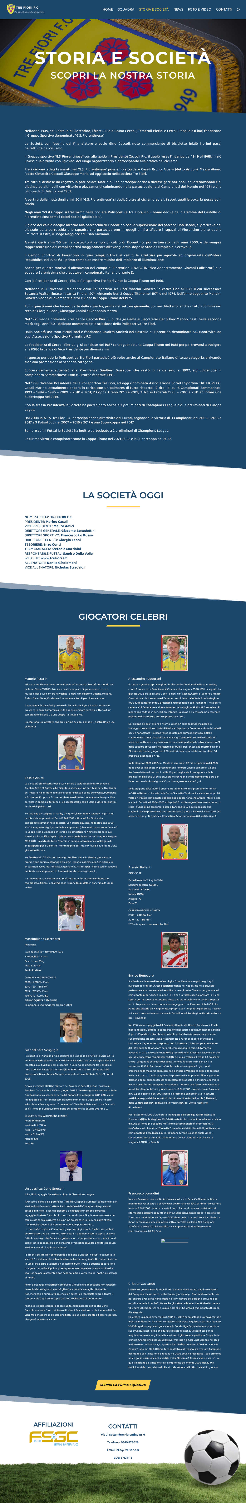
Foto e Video (199, 10)
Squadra (126, 10)
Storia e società (154, 10)
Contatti (224, 10)
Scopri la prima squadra (123, 1385)
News (178, 10)
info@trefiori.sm (127, 1433)
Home (108, 10)
